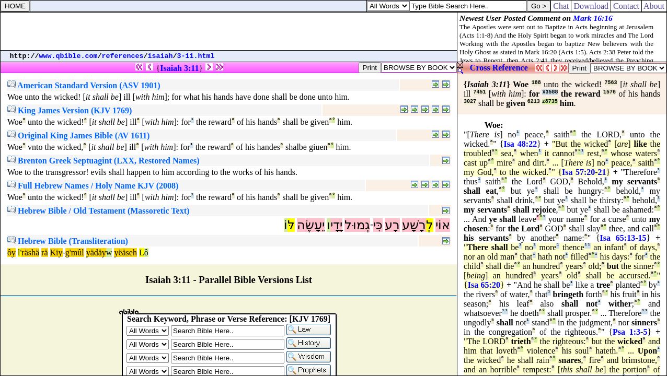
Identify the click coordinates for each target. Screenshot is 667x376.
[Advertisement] (229, 31)
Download (591, 6)
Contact (626, 6)
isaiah (160, 56)
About (654, 6)
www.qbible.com (68, 56)
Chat (561, 6)
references (123, 56)
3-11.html (196, 56)
